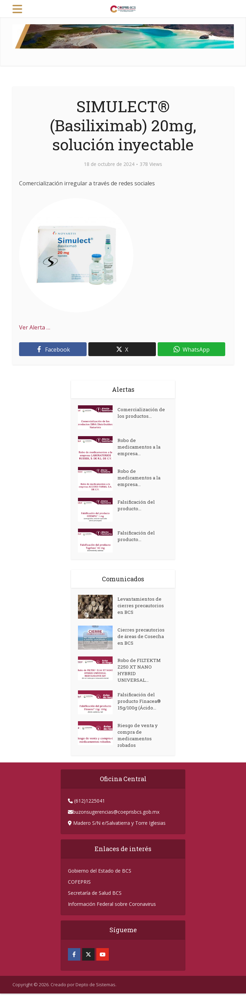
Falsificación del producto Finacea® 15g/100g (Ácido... (140, 705)
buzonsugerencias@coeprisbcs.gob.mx (116, 816)
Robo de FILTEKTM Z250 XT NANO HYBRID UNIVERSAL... (140, 672)
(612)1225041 (89, 805)
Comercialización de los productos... (139, 414)
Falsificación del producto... (137, 506)
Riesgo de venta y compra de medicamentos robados (138, 739)
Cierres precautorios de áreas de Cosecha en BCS (142, 637)
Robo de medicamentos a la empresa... (141, 448)
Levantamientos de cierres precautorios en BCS (142, 607)
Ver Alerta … (34, 327)
